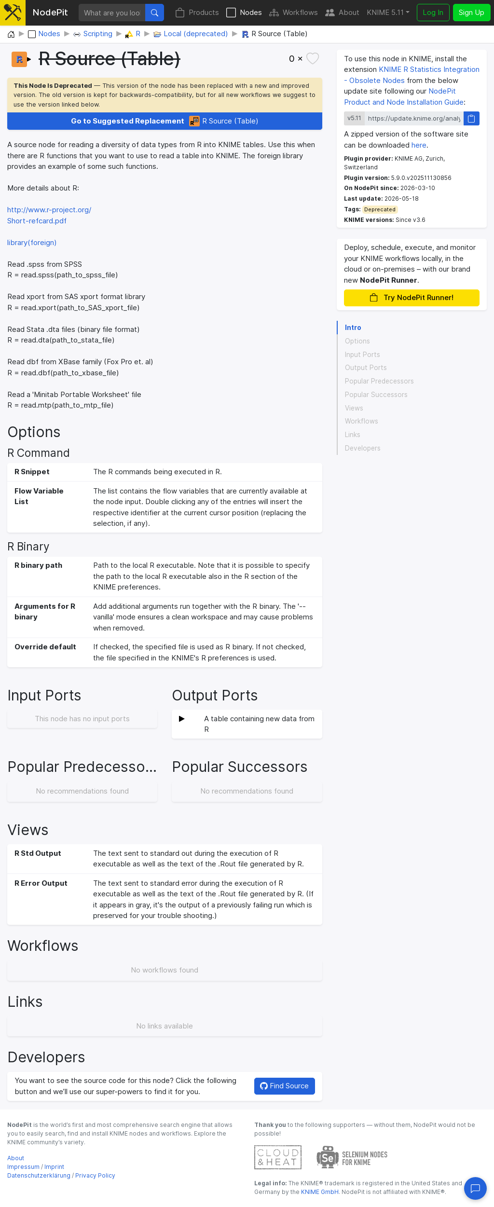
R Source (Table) (165, 121)
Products (197, 12)
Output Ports (366, 367)
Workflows (293, 12)
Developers (363, 448)
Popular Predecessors (379, 381)
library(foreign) (32, 242)
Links (352, 435)
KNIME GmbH (319, 1191)
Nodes (244, 12)
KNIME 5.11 (385, 12)
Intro (353, 327)
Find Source (284, 1085)
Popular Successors (376, 394)
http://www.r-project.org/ (49, 209)
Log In (433, 12)
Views (354, 408)
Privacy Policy (95, 1175)
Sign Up (471, 12)
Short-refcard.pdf (37, 220)
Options (357, 341)
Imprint (54, 1166)
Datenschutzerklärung (38, 1175)
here (419, 145)
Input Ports (362, 354)
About (342, 12)
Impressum (23, 1166)
